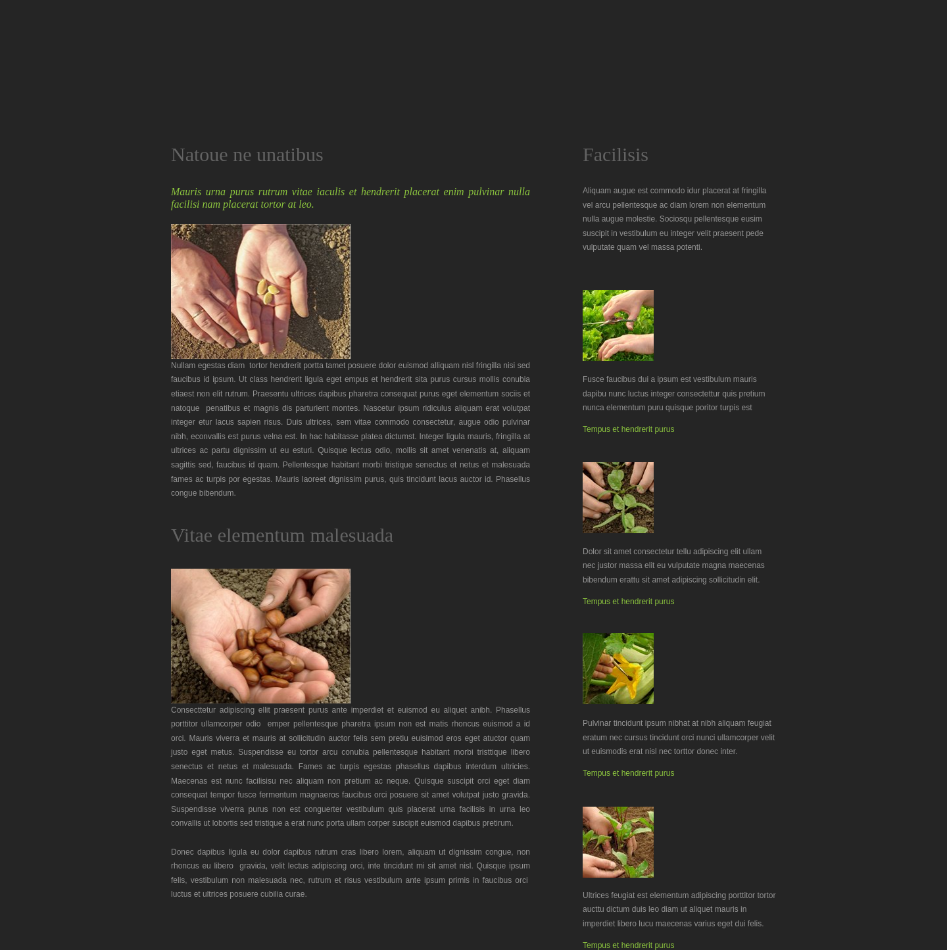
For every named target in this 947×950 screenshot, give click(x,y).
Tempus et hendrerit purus (628, 429)
